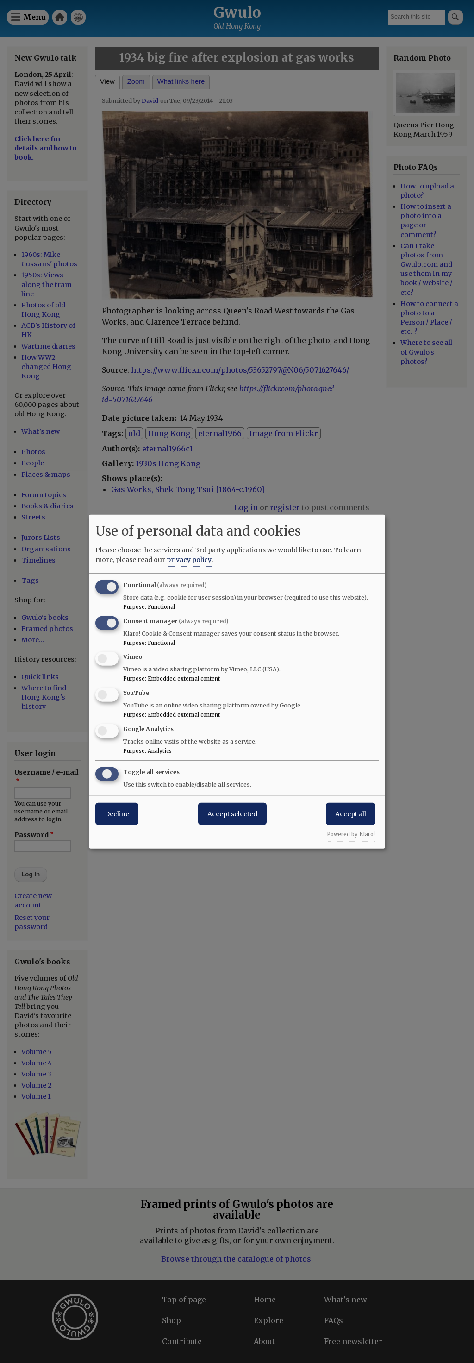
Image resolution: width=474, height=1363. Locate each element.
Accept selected (232, 813)
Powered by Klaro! (351, 834)
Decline (117, 813)
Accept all (350, 813)
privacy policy (189, 559)
